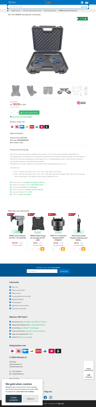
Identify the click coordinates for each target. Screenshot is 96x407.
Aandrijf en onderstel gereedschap (32, 10)
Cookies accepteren (13, 398)
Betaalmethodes (16, 299)
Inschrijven (64, 271)
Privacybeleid (15, 302)
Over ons (13, 287)
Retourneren (15, 293)
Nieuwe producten (17, 290)
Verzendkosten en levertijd (20, 296)
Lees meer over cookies (25, 391)
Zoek (84, 7)
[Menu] (92, 362)
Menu (12, 2)
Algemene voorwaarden (19, 305)
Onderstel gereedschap (50, 10)
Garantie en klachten (17, 308)
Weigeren (30, 399)
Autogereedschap (15, 10)
